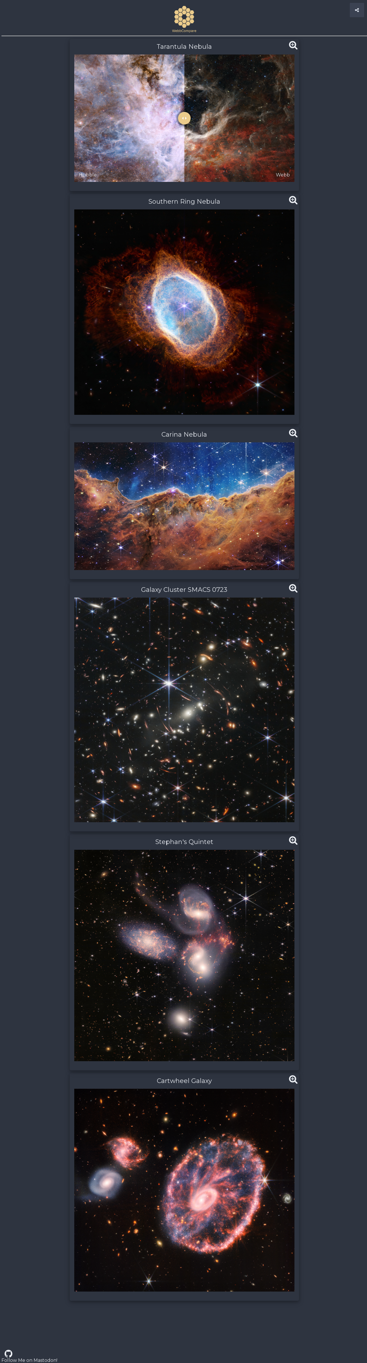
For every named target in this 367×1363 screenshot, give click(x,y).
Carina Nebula (184, 434)
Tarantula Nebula (184, 46)
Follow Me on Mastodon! (29, 1360)
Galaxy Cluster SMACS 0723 (184, 590)
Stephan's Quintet (184, 842)
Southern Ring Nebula (184, 201)
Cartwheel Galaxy (184, 1081)
